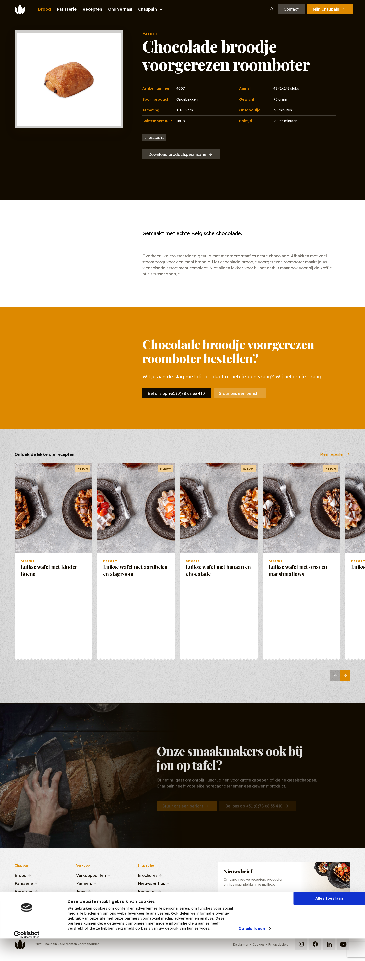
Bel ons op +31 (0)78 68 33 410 (176, 393)
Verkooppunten (91, 875)
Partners (84, 883)
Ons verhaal (26, 899)
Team (81, 891)
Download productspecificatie (180, 154)
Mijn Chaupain (329, 9)
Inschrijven (322, 902)
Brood (21, 875)
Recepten (24, 891)
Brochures (147, 875)
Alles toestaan (329, 916)
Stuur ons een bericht (239, 393)
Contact (291, 9)
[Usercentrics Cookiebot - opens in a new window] (26, 953)
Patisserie (24, 883)
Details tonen (252, 947)
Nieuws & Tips (151, 883)
